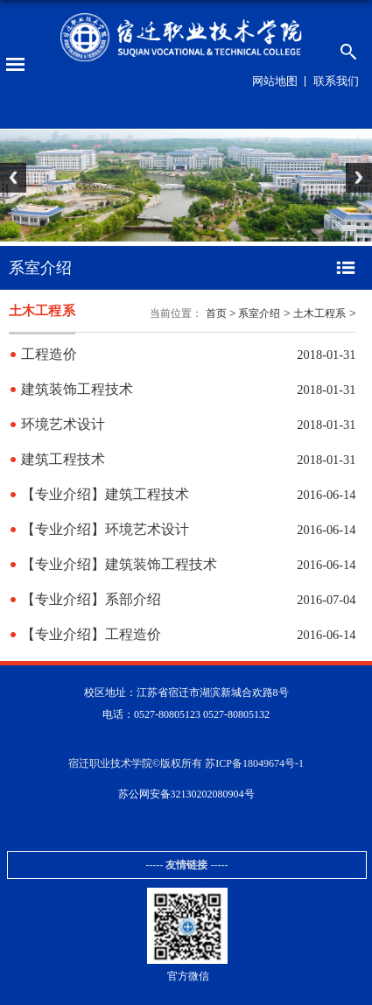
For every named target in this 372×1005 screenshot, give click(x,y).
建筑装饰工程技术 (77, 389)
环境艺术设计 (63, 424)
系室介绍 (259, 313)
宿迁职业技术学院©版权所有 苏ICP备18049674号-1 (186, 763)
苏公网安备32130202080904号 (186, 794)
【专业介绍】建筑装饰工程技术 (119, 564)
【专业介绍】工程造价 (91, 634)
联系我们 (336, 81)
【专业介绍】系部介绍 (91, 599)
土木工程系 (319, 313)
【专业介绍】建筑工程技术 (105, 494)
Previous (16, 181)
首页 (216, 313)
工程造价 (49, 354)
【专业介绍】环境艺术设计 (105, 529)
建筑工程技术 (63, 459)
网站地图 (275, 81)
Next (355, 181)
